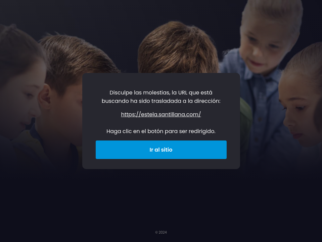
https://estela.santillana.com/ (161, 114)
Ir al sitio (161, 150)
